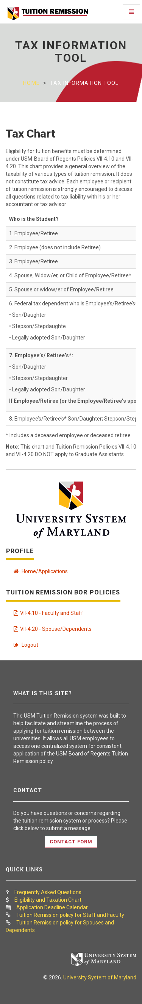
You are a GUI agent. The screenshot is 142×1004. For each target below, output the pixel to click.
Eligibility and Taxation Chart (47, 900)
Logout (26, 645)
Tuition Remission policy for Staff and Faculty (70, 915)
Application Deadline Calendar (52, 907)
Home (31, 83)
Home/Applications (41, 571)
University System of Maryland (99, 977)
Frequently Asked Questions (47, 892)
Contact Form (71, 841)
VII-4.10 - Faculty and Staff (48, 613)
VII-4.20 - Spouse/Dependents (53, 629)
